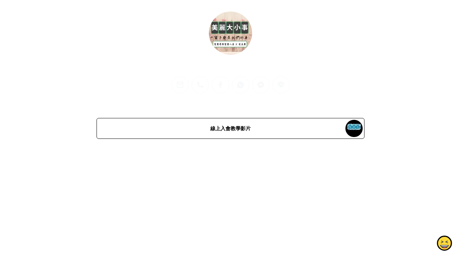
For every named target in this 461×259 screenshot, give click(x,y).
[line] (281, 85)
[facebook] (220, 85)
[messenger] (260, 85)
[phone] (200, 85)
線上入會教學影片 (230, 128)
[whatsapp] (240, 85)
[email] (180, 85)
